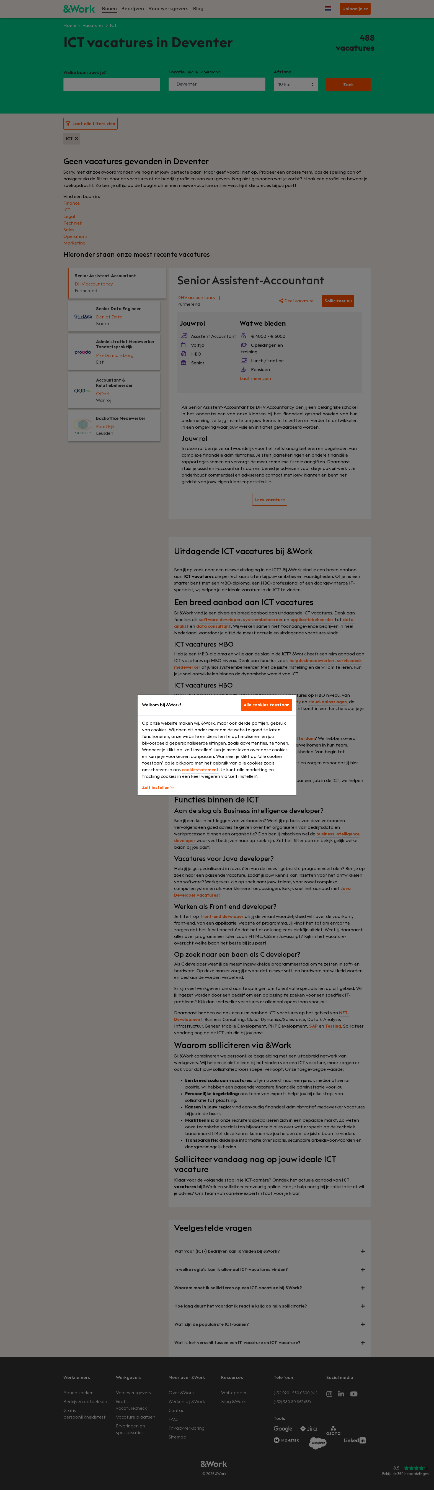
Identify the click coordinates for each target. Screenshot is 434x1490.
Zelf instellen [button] (158, 787)
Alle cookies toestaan (267, 705)
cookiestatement (200, 770)
